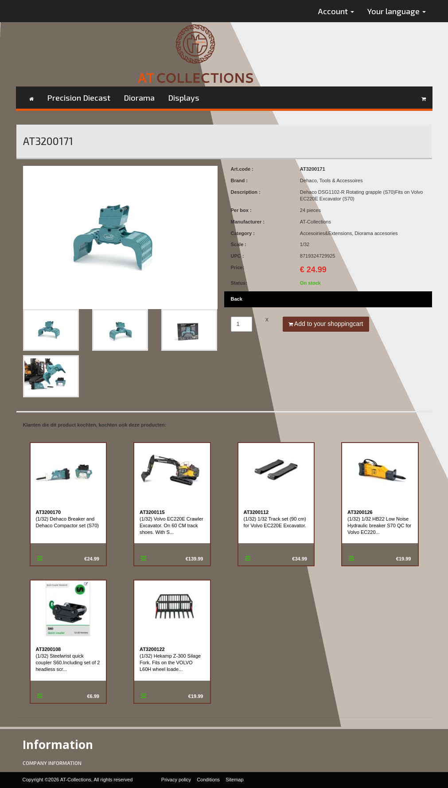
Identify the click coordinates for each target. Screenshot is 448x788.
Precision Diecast (78, 97)
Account (336, 11)
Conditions (208, 779)
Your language (396, 11)
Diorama (139, 97)
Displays (183, 97)
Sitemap (234, 779)
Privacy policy (176, 779)
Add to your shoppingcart (325, 323)
